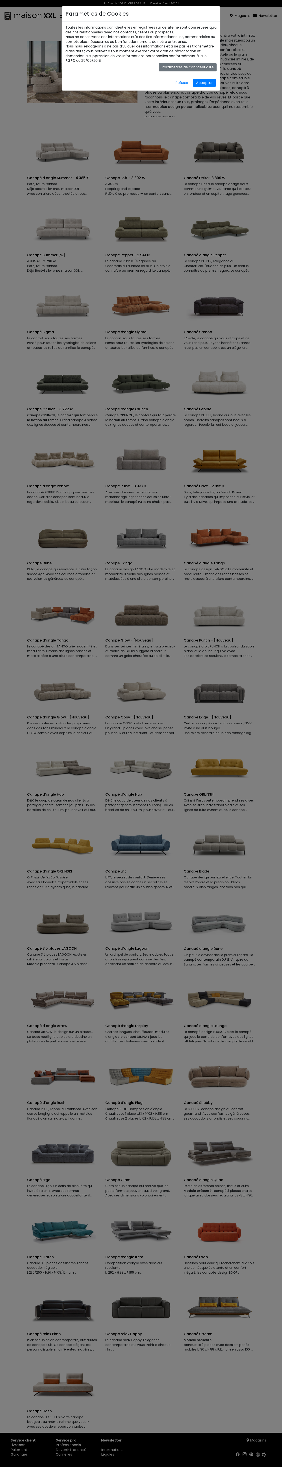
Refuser (182, 82)
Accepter (204, 82)
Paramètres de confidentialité (188, 67)
